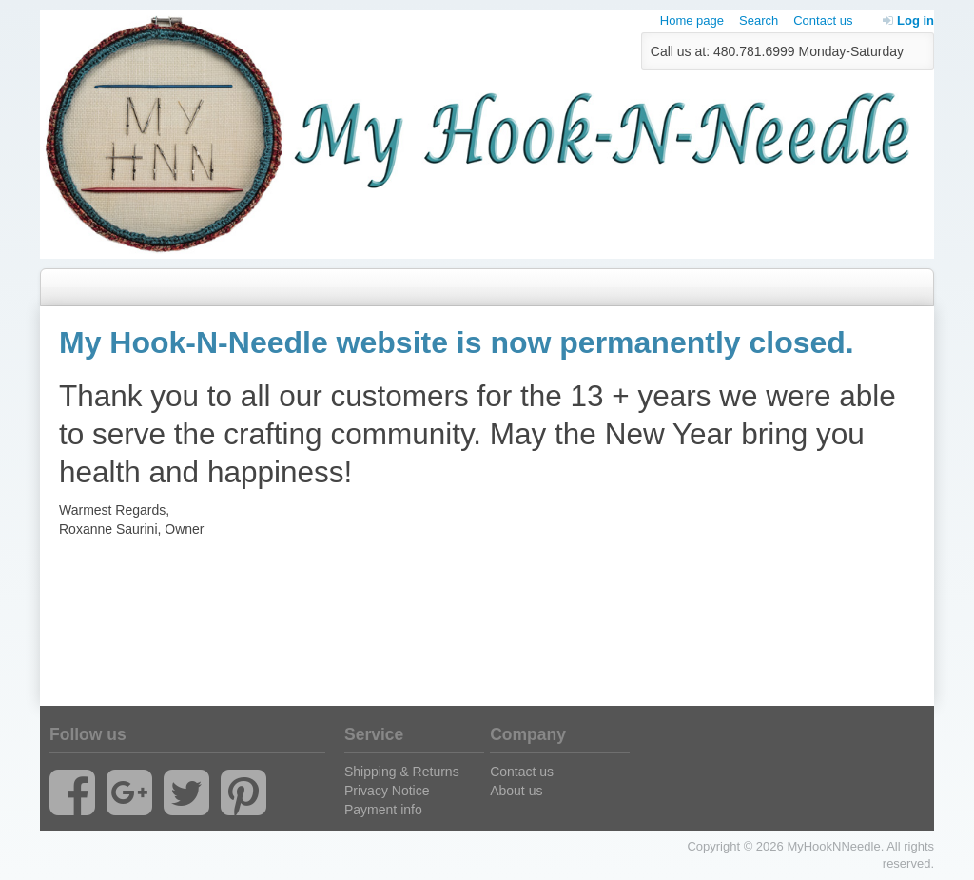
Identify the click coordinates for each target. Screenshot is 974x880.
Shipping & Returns (401, 771)
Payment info (383, 809)
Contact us (822, 20)
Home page (692, 20)
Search (758, 20)
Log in (908, 20)
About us (516, 790)
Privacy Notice (386, 790)
